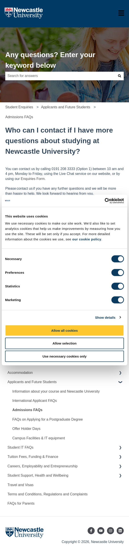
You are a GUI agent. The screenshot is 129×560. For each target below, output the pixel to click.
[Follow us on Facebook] (91, 530)
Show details (105, 317)
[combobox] (60, 76)
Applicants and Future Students (65, 107)
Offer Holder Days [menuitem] (26, 429)
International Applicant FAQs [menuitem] (34, 401)
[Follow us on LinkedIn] (120, 530)
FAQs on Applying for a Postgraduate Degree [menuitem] (47, 419)
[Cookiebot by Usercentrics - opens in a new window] (104, 201)
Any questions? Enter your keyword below (50, 60)
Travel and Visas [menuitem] (20, 485)
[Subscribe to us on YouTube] (100, 530)
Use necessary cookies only (64, 356)
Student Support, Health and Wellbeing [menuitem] (37, 475)
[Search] (119, 76)
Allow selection (64, 343)
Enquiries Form (32, 179)
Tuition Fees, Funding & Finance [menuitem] (32, 457)
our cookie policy (86, 239)
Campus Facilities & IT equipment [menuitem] (38, 438)
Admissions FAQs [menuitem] (27, 410)
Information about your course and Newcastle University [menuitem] (56, 391)
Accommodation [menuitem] (20, 373)
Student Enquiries (19, 107)
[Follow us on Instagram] (110, 530)
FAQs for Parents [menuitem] (21, 503)
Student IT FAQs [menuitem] (20, 447)
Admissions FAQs (19, 117)
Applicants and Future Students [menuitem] (32, 382)
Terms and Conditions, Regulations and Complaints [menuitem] (47, 494)
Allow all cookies (64, 330)
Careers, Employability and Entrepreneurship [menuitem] (42, 466)
